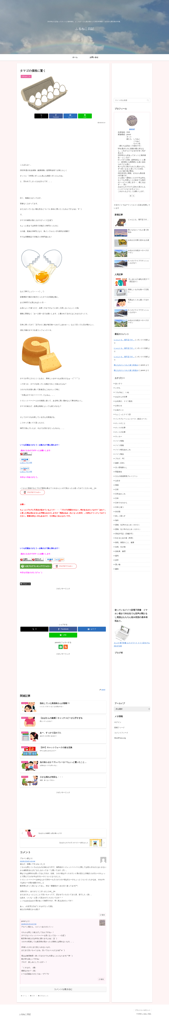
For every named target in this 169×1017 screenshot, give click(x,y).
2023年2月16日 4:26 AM (27, 861)
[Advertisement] (63, 140)
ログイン (117, 722)
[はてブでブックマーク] (70, 116)
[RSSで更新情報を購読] (65, 647)
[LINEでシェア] (85, 116)
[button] (148, 100)
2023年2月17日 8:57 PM (28, 924)
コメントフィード (121, 733)
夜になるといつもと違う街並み (126, 365)
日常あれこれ (25, 584)
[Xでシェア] (41, 116)
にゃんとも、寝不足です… (124, 340)
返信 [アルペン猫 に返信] (102, 915)
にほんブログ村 (26, 463)
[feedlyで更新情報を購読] (60, 647)
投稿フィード (119, 727)
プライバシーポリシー (142, 1010)
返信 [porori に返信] (101, 979)
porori (132, 129)
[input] (132, 100)
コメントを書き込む (63, 989)
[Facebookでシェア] (56, 116)
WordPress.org (120, 738)
